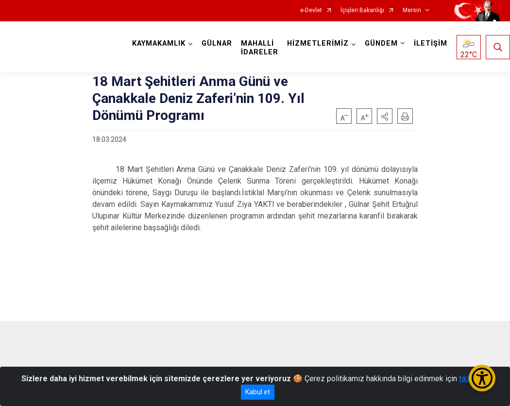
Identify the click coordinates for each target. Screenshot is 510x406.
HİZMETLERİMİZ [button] (318, 43)
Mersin (412, 10)
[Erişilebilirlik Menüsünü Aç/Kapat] (482, 378)
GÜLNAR (217, 43)
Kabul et (257, 392)
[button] (384, 116)
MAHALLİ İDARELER (259, 47)
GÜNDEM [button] (381, 43)
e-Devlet (311, 10)
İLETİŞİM (430, 43)
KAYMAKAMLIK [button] (159, 43)
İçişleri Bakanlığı (362, 10)
